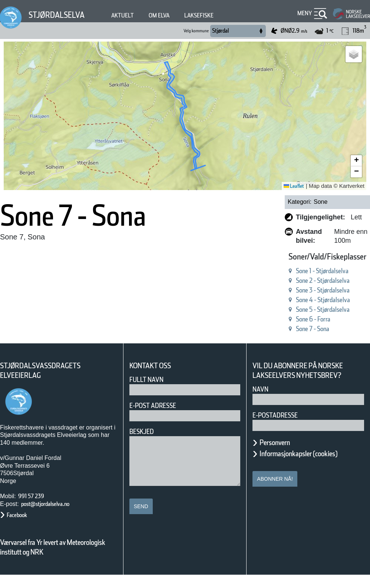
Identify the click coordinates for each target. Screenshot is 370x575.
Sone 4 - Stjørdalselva (308, 300)
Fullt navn (149, 379)
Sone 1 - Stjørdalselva (308, 271)
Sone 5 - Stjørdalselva (308, 309)
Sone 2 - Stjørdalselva (308, 280)
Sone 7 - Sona (295, 329)
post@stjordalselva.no (54, 503)
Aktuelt (133, 15)
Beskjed (143, 431)
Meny (303, 13)
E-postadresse (279, 424)
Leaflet (291, 186)
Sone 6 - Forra (295, 319)
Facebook (20, 515)
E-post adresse (158, 405)
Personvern (280, 451)
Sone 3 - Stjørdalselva (308, 290)
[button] (354, 54)
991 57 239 (35, 496)
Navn (261, 398)
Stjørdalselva (61, 14)
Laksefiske (219, 15)
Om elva (174, 15)
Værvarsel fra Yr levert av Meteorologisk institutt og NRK (56, 547)
